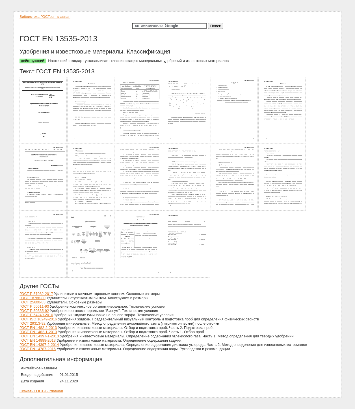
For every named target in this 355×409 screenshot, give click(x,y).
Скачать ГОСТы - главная (41, 391)
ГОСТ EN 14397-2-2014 (39, 344)
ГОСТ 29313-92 (33, 323)
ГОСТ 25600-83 (33, 302)
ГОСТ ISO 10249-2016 (38, 319)
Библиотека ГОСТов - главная (45, 16)
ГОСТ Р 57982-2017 (36, 294)
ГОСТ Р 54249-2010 (36, 315)
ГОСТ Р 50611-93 (34, 306)
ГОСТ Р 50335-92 (34, 311)
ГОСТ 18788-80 (33, 298)
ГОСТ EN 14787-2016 (38, 349)
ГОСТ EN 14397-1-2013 (39, 336)
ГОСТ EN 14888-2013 (38, 340)
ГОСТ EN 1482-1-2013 (38, 332)
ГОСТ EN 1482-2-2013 (38, 328)
